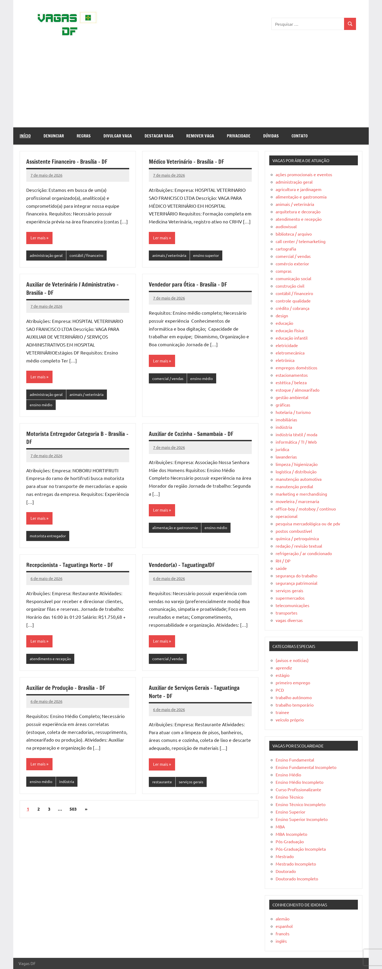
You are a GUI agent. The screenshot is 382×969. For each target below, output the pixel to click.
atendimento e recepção (51, 660)
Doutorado (286, 871)
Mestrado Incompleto (296, 863)
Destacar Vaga (159, 136)
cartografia (286, 248)
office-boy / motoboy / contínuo (306, 508)
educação (284, 323)
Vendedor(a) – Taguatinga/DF (183, 567)
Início (25, 136)
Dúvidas (271, 136)
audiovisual (286, 226)
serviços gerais (194, 784)
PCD (280, 690)
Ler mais (38, 238)
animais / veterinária (170, 255)
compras (284, 271)
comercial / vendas (169, 379)
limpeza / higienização (297, 464)
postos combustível (294, 531)
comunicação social (293, 278)
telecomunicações (292, 605)
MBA (280, 826)
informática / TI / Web (296, 441)
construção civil (290, 285)
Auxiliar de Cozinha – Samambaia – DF (193, 435)
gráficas (283, 404)
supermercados (290, 597)
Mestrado (285, 856)
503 (73, 812)
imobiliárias (286, 419)
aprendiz (284, 667)
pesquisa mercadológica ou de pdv (308, 523)
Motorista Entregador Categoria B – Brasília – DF (68, 439)
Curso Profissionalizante (298, 789)
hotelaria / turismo (293, 412)
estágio (282, 675)
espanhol (284, 926)
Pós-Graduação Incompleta (301, 848)
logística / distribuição (296, 471)
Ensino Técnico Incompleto (300, 804)
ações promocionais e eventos (304, 174)
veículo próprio (290, 719)
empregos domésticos (296, 367)
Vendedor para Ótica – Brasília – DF (190, 285)
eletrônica (285, 360)
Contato (300, 136)
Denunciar (54, 136)
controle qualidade (293, 300)
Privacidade (238, 136)
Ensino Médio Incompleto (299, 782)
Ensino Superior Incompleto (302, 819)
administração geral (48, 255)
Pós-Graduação (290, 841)
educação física (290, 330)
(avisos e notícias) (292, 660)
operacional (286, 516)
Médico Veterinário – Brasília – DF (189, 161)
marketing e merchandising (301, 493)
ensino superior (210, 255)
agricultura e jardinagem (299, 189)
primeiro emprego (293, 682)
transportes (286, 612)
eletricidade (287, 345)
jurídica (282, 449)
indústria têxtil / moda (296, 434)
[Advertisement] (191, 87)
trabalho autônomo (294, 697)
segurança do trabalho (296, 575)
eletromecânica (290, 352)
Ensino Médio (288, 774)
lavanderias (286, 456)
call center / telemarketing (300, 241)
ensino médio (42, 405)
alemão (282, 918)
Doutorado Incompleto (297, 878)
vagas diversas (289, 620)
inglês (281, 941)
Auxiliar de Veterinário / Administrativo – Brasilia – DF (75, 289)
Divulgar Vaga (117, 136)
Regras (84, 136)
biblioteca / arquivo (294, 233)
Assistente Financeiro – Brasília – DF (69, 161)
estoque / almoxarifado (297, 389)
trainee (282, 712)
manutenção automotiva (299, 479)
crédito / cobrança (292, 308)
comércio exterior (292, 263)
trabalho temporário (295, 704)
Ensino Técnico (289, 796)
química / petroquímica (297, 538)
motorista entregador (49, 537)
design (282, 315)
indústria (69, 784)
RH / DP (283, 560)
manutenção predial (294, 486)
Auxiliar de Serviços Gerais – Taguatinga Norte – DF (197, 694)
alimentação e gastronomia (177, 529)
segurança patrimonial (296, 583)
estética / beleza (291, 382)
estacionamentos (292, 375)
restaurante (163, 784)
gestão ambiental (292, 397)
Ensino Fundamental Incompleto (306, 767)
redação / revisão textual (299, 545)
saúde (281, 568)
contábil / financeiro (91, 255)
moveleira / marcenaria (297, 501)
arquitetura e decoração (298, 211)
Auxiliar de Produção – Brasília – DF (68, 690)
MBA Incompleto (291, 834)
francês (282, 933)
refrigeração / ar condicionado (304, 553)
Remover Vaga (200, 136)
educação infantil (291, 337)
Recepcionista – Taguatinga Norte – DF (72, 567)
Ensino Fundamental (295, 759)
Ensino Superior (290, 811)
